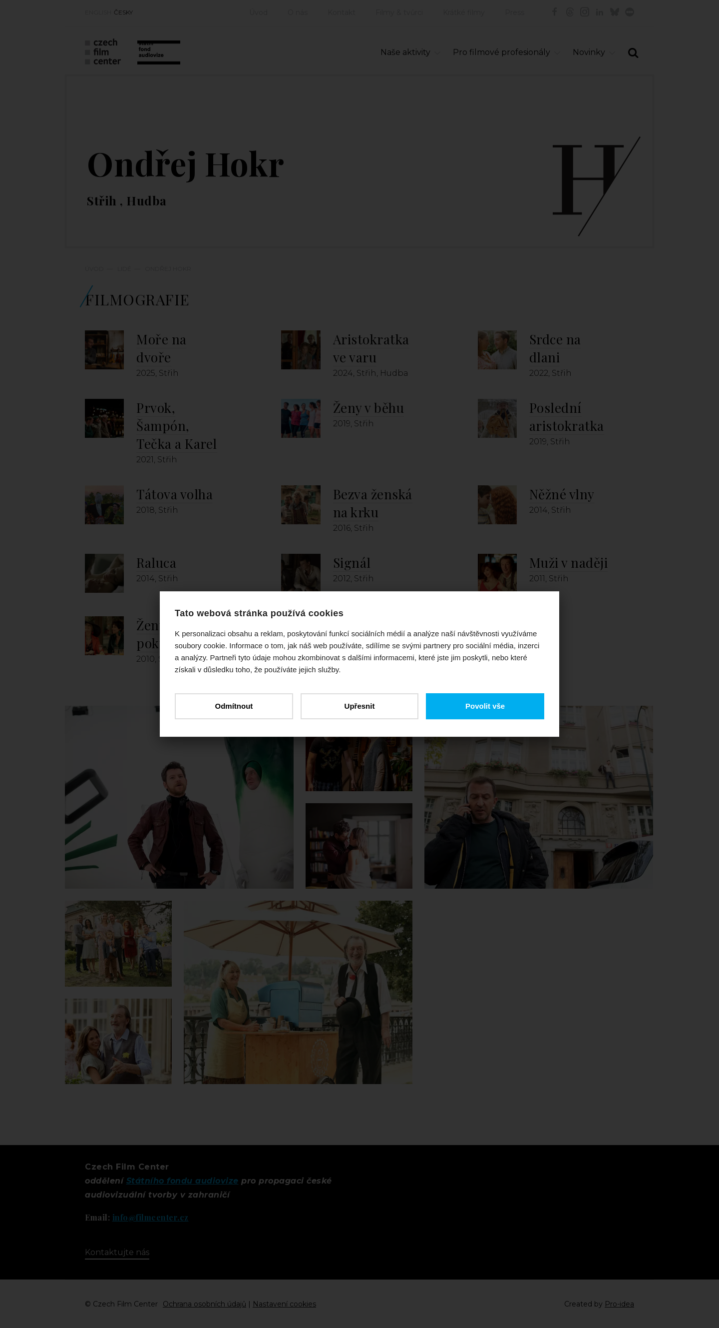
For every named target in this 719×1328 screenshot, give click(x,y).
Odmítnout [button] (234, 706)
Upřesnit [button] (360, 706)
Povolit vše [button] (485, 706)
